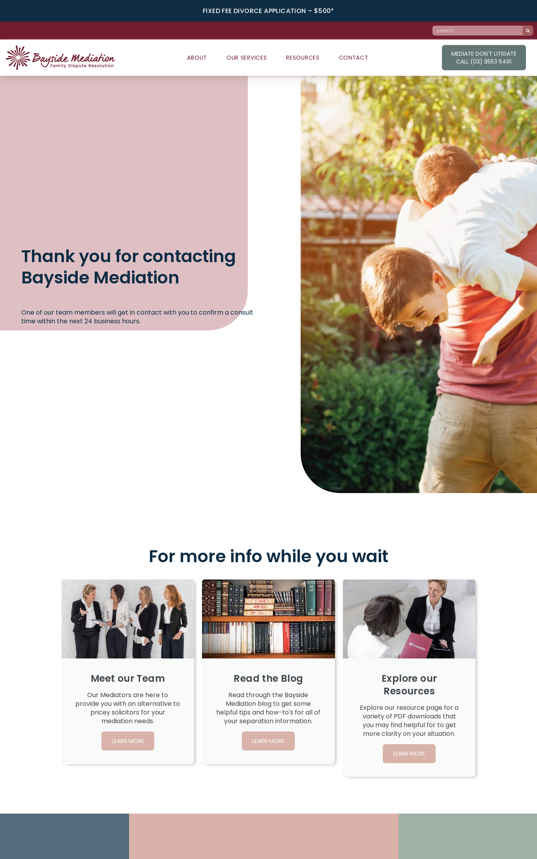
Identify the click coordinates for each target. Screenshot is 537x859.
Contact (354, 57)
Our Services (246, 57)
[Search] (528, 30)
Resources (302, 57)
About (197, 57)
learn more (128, 744)
